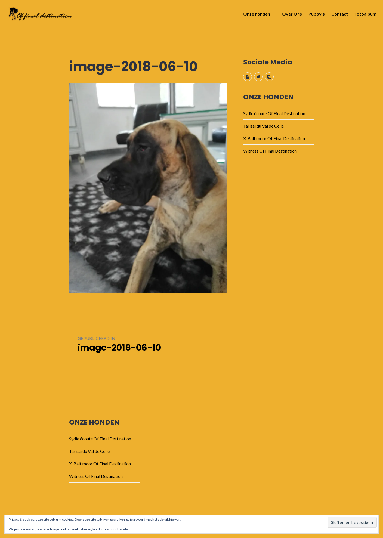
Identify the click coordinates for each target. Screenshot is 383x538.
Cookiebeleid (121, 529)
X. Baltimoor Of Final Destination (274, 138)
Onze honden (255, 15)
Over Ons (290, 15)
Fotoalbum (364, 15)
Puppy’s (315, 15)
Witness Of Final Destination (270, 150)
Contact (338, 15)
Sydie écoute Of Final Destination (274, 113)
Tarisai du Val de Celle (263, 125)
